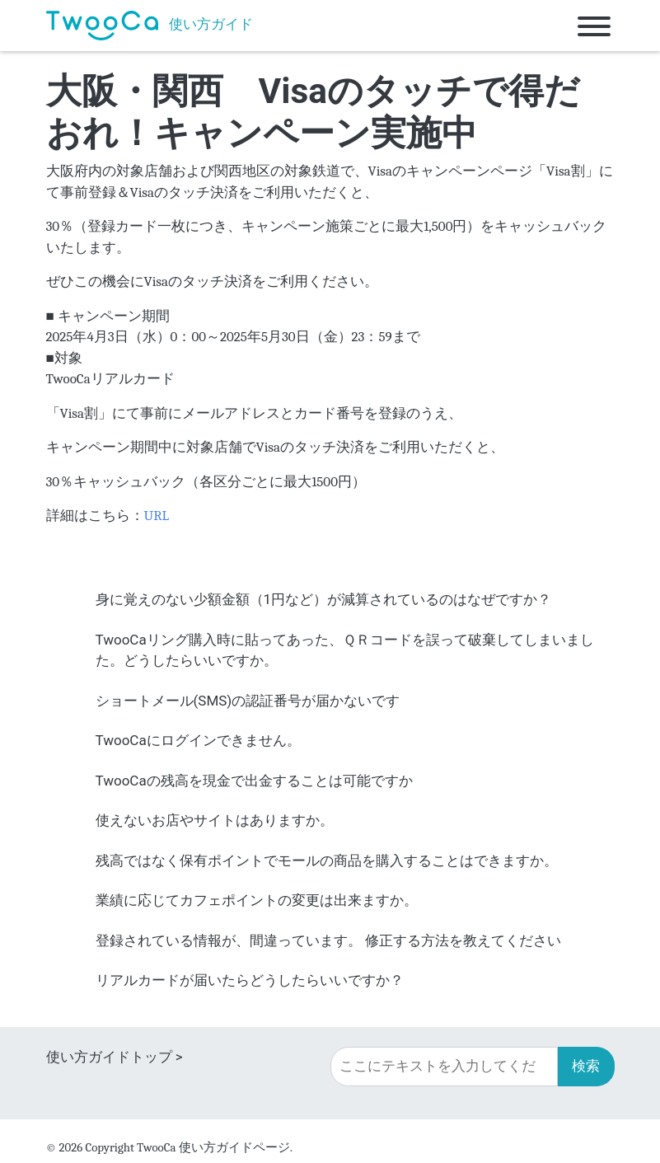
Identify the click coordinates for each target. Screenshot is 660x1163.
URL (157, 515)
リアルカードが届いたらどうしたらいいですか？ (250, 980)
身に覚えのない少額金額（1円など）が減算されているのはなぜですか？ (324, 599)
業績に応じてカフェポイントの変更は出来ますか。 (257, 900)
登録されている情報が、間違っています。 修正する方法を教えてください (328, 940)
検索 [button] (586, 1065)
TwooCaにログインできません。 (198, 740)
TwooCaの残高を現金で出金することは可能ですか (254, 780)
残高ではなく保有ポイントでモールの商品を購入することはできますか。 (327, 860)
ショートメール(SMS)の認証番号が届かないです (248, 700)
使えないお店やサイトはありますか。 (215, 820)
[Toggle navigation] (594, 25)
